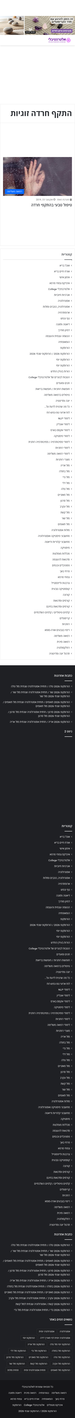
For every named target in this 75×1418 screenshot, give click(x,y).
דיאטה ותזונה (63, 324)
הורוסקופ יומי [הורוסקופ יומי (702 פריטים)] (29, 1338)
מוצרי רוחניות (63, 459)
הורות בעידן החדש (60, 371)
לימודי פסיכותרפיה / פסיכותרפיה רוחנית (49, 441)
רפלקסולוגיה (63, 647)
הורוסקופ (65, 347)
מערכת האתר (63, 199)
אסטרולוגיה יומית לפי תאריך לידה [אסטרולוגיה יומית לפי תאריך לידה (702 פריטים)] (55, 1338)
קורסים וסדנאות (61, 600)
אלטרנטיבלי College (59, 289)
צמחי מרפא (64, 577)
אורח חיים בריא (62, 271)
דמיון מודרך (64, 330)
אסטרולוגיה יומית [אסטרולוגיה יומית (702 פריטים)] (46, 1331)
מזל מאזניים (64, 494)
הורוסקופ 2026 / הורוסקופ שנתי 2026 (50, 353)
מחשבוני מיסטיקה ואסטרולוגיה (54, 535)
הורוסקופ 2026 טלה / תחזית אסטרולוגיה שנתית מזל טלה (40, 686)
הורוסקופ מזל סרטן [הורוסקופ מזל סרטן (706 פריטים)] (14, 1357)
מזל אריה (65, 465)
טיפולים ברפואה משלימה (57, 394)
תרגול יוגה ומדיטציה (59, 653)
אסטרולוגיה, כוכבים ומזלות (56, 306)
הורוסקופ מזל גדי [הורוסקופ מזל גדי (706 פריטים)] (38, 1351)
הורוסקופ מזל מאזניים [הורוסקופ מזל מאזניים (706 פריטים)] (38, 1357)
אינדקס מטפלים (55, 1405)
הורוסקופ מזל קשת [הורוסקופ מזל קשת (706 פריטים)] (38, 1363)
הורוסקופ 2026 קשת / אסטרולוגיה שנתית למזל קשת (43, 1304)
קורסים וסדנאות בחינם (58, 606)
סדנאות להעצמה (61, 559)
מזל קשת (65, 512)
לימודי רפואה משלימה (58, 453)
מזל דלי (66, 483)
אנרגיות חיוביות (62, 294)
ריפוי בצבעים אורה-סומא (57, 630)
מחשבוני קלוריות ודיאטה (57, 541)
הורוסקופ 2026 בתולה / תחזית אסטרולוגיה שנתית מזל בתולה (38, 1286)
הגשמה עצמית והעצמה (57, 336)
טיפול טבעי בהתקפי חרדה (51, 205)
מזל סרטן (65, 500)
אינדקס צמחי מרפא (60, 283)
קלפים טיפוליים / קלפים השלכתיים (52, 612)
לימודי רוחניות (62, 447)
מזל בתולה (64, 471)
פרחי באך (65, 571)
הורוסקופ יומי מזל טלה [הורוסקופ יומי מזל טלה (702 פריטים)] (60, 1344)
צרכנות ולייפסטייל (60, 582)
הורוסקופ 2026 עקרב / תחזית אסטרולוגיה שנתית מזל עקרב (39, 1298)
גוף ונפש (65, 318)
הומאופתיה (64, 341)
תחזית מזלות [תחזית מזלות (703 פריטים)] (13, 1370)
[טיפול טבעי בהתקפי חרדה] (37, 176)
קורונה (66, 594)
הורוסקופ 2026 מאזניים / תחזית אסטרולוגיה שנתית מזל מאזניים (37, 1292)
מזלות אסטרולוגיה (60, 530)
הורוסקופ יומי (63, 359)
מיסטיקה (65, 547)
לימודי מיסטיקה (62, 436)
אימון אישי (64, 277)
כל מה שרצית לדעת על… (57, 406)
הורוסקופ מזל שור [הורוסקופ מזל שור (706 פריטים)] (17, 1363)
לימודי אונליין (63, 424)
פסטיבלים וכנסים (61, 565)
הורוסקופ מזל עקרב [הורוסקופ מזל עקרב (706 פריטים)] (61, 1363)
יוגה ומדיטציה (63, 400)
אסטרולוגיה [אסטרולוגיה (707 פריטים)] (65, 1331)
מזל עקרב (65, 506)
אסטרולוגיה (64, 300)
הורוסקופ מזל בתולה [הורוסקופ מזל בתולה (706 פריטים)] (61, 1351)
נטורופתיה (44, 1392)
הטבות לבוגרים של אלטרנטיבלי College (49, 377)
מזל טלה (65, 488)
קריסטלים (65, 618)
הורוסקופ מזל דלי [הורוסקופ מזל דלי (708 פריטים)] (18, 1351)
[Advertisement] (37, 779)
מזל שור (66, 518)
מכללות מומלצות (61, 553)
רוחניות (66, 624)
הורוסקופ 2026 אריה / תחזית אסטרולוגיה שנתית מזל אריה (40, 721)
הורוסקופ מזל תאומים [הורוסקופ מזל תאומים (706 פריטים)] (60, 1370)
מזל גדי (66, 477)
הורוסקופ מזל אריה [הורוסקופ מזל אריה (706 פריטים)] (36, 1344)
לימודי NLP (64, 418)
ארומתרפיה (64, 312)
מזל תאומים (64, 524)
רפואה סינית (63, 641)
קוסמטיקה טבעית (61, 588)
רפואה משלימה (62, 635)
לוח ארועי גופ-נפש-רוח (58, 412)
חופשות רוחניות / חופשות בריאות (53, 388)
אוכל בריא (65, 265)
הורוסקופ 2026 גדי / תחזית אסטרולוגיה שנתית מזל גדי (42, 1309)
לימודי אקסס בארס (60, 430)
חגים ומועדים (63, 383)
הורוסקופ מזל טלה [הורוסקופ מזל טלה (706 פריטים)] (62, 1357)
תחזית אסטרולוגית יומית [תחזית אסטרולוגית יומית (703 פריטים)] (34, 1370)
